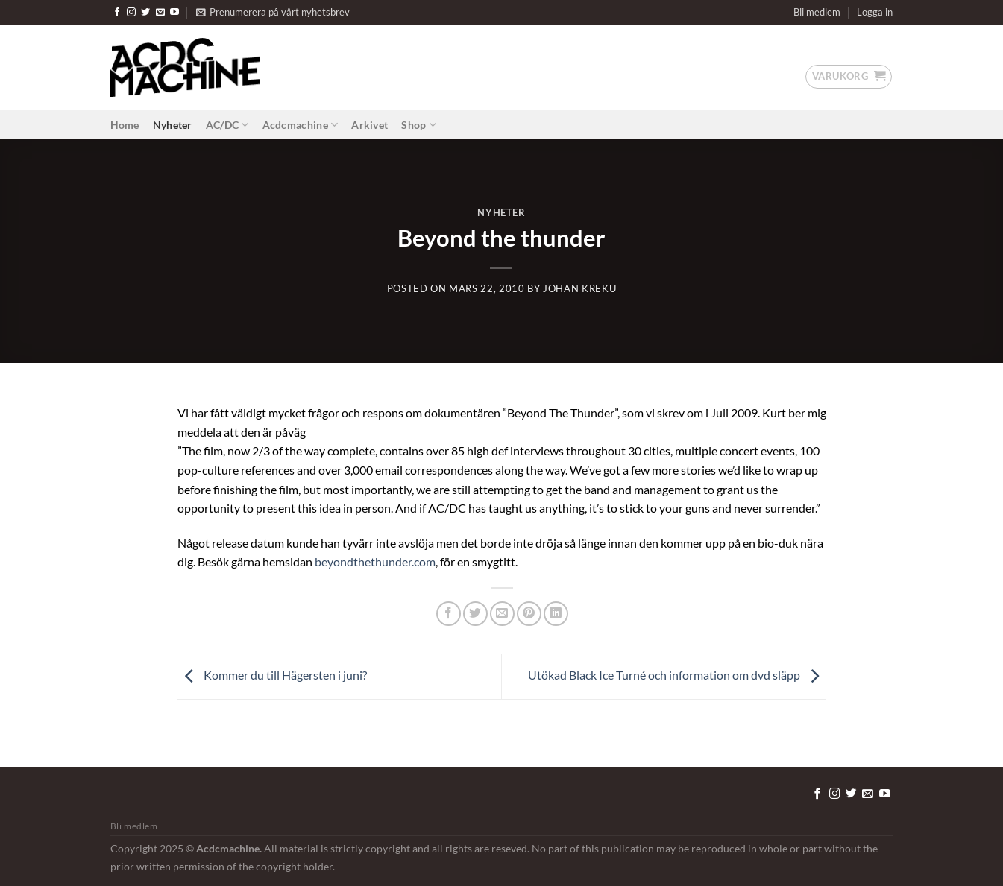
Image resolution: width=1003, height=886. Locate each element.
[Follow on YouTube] (174, 12)
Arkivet (369, 124)
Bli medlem (816, 12)
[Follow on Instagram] (131, 12)
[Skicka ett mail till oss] (160, 12)
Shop (418, 125)
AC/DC (227, 125)
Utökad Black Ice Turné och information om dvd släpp (677, 675)
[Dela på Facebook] (448, 613)
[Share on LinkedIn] (556, 613)
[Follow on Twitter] (145, 12)
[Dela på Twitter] (475, 613)
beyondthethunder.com (375, 561)
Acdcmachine (300, 125)
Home (124, 124)
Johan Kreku (579, 288)
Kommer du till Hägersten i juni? (272, 675)
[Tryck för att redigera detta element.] (781, 791)
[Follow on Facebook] (117, 12)
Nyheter (172, 124)
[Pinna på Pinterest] (529, 613)
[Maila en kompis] (502, 613)
